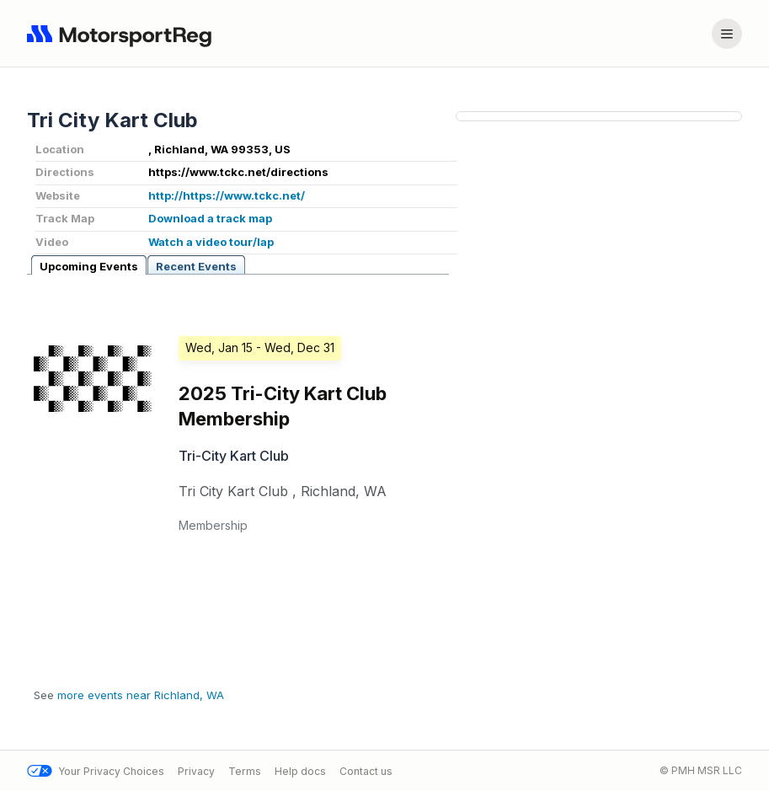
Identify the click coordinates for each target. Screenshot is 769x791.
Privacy (196, 771)
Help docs (300, 771)
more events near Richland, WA (140, 695)
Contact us (366, 771)
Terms (244, 771)
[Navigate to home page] (123, 34)
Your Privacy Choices (95, 771)
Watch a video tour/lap (211, 242)
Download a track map (210, 218)
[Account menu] (727, 34)
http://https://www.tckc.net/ (226, 195)
